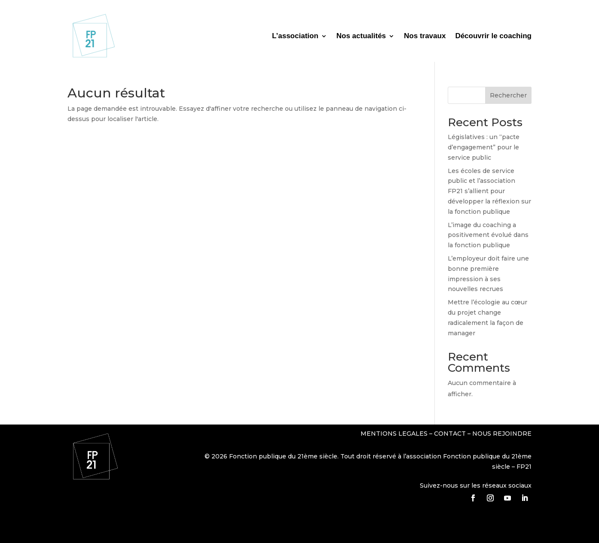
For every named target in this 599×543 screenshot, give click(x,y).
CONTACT (450, 433)
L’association (295, 36)
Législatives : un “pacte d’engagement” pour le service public (484, 147)
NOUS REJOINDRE (502, 433)
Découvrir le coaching (493, 36)
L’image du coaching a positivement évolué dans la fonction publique (488, 235)
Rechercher (508, 95)
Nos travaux (425, 36)
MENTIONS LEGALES (395, 433)
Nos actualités (361, 36)
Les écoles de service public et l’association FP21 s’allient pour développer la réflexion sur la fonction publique (489, 191)
